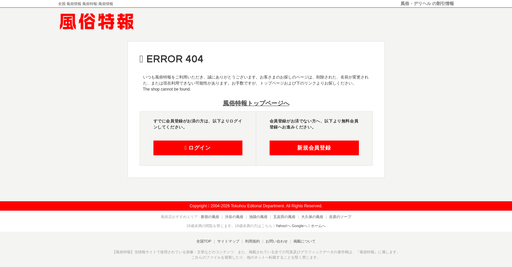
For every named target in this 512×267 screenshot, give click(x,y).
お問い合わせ (277, 241)
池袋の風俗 (258, 217)
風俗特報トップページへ (256, 103)
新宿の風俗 (210, 217)
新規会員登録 (314, 148)
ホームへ (317, 226)
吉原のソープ (340, 217)
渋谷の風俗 (234, 217)
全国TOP (203, 241)
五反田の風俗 (284, 217)
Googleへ (299, 226)
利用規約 (252, 241)
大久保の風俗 (312, 217)
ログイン (198, 148)
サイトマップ (228, 241)
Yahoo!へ (283, 226)
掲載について (304, 241)
